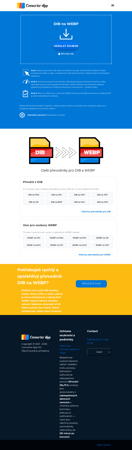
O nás (90, 343)
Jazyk (99, 352)
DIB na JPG (56, 195)
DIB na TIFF (102, 195)
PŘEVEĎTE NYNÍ (91, 283)
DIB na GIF (34, 202)
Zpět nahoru (104, 445)
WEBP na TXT (56, 245)
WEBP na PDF (79, 238)
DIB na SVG (79, 202)
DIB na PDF (79, 195)
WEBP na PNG (56, 238)
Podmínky (65, 346)
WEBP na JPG (33, 238)
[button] (22, 115)
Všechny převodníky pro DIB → (97, 211)
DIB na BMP (56, 202)
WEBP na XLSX (79, 245)
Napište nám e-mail (97, 339)
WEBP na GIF (102, 238)
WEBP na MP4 (34, 245)
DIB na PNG (33, 195)
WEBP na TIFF (102, 245)
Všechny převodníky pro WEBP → (95, 254)
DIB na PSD (102, 202)
